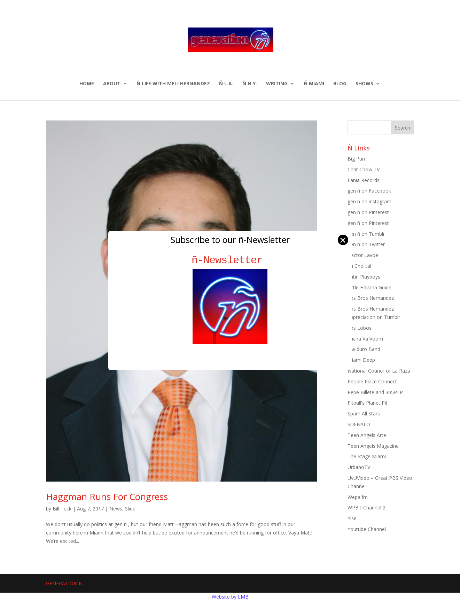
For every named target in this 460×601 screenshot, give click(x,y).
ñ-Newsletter (230, 260)
